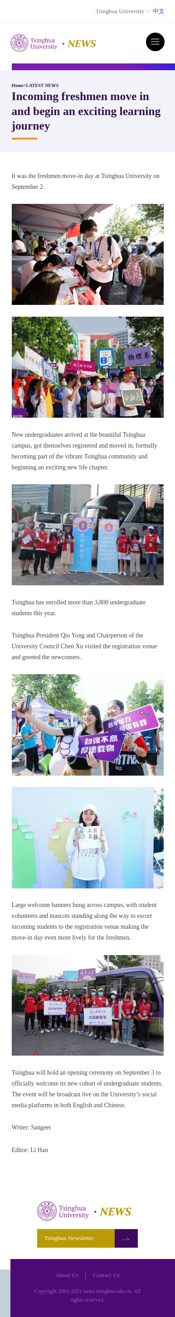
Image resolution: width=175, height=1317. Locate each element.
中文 (159, 11)
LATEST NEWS (42, 85)
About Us (66, 1275)
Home (18, 85)
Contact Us (106, 1275)
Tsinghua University (120, 11)
